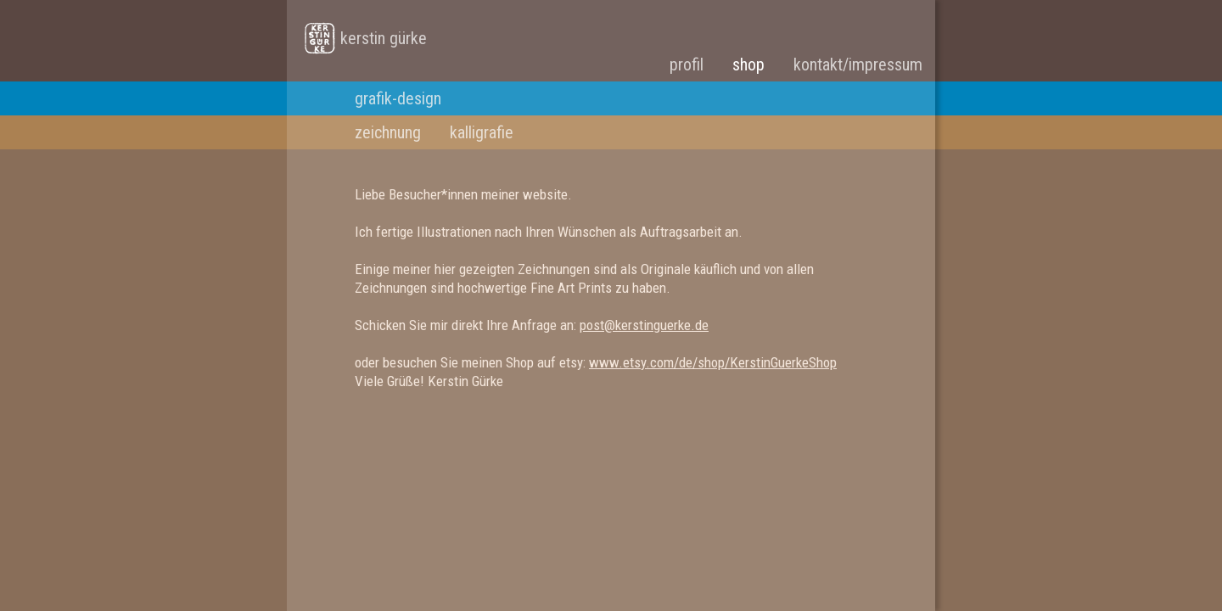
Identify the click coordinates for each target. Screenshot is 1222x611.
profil (686, 64)
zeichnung (388, 132)
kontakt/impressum (857, 64)
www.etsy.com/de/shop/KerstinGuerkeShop (713, 362)
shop (748, 64)
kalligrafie (481, 132)
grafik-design (398, 98)
